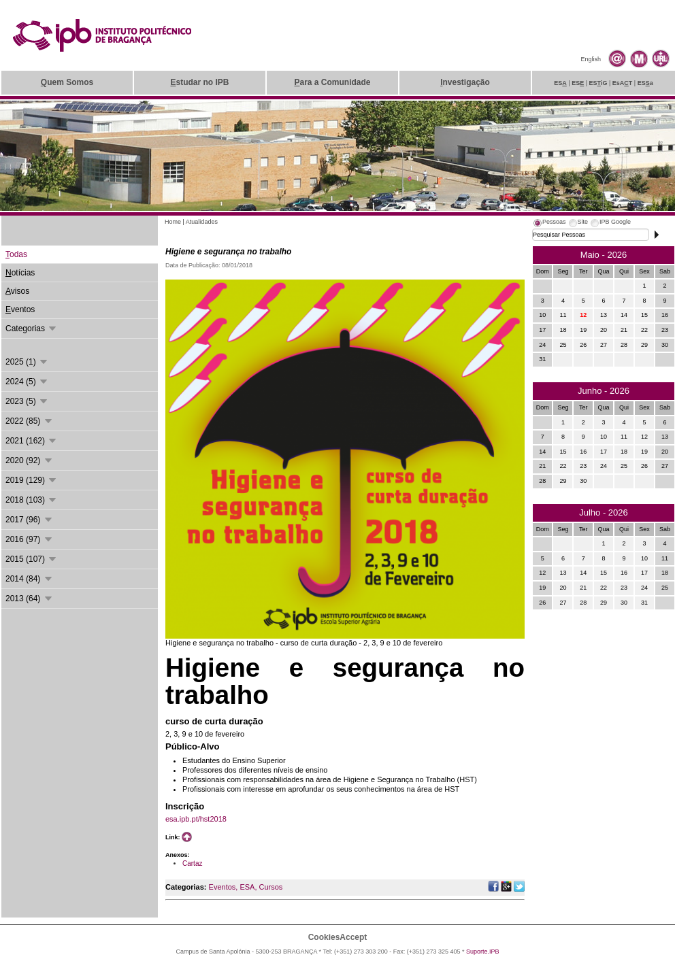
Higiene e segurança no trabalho (228, 251)
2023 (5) (27, 401)
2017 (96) (29, 519)
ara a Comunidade (332, 82)
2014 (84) (29, 578)
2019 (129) (31, 480)
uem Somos (67, 82)
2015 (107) (31, 559)
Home (173, 221)
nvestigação (465, 82)
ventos (20, 309)
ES (560, 83)
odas (16, 254)
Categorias (31, 328)
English (590, 59)
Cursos (270, 887)
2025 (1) (27, 361)
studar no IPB (199, 82)
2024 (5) (27, 381)
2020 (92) (29, 460)
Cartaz (192, 863)
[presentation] (549, 224)
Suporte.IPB (482, 951)
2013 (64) (29, 598)
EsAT (622, 83)
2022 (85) (29, 421)
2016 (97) (29, 539)
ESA (247, 887)
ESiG (598, 83)
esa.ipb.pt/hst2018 (196, 819)
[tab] (549, 224)
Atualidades (202, 221)
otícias (20, 272)
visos (17, 291)
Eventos (222, 887)
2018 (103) (31, 499)
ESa (645, 83)
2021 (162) (31, 440)
